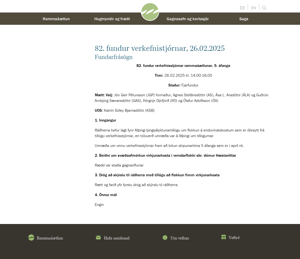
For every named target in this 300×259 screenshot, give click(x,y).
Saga (243, 18)
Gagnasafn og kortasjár (188, 18)
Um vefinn (175, 238)
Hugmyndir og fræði (112, 18)
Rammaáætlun (56, 18)
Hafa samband (112, 238)
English (253, 7)
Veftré (230, 237)
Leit (263, 7)
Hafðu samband (242, 7)
